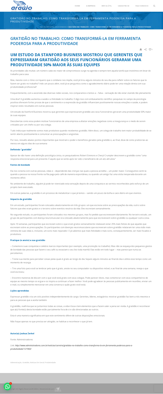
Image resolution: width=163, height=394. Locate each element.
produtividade (50, 362)
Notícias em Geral (37, 362)
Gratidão (25, 362)
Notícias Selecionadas (57, 27)
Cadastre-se (123, 6)
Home (77, 6)
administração (16, 362)
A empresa (90, 6)
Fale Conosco (141, 6)
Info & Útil (107, 6)
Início (42, 27)
